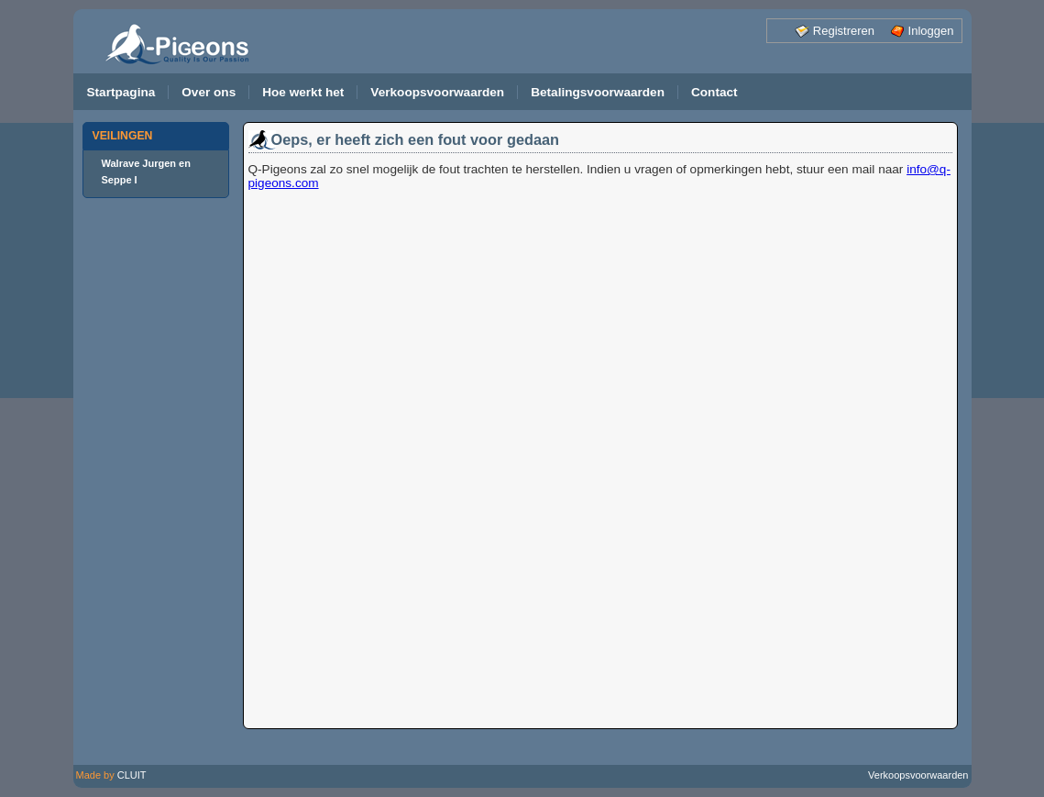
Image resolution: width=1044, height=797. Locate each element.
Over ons (208, 92)
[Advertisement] (155, 487)
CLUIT (132, 774)
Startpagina (121, 92)
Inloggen (931, 31)
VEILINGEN (123, 135)
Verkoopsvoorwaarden (437, 92)
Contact (714, 92)
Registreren (843, 31)
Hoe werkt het (303, 92)
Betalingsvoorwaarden (598, 92)
